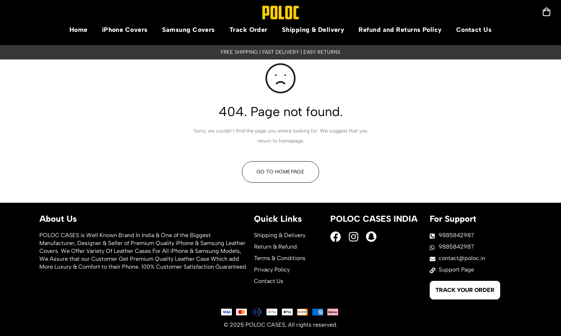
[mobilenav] (546, 12)
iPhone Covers (125, 30)
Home (78, 30)
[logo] (280, 12)
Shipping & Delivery (313, 30)
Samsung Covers (188, 30)
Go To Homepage (280, 172)
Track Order (248, 30)
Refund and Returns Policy (400, 30)
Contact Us (474, 30)
